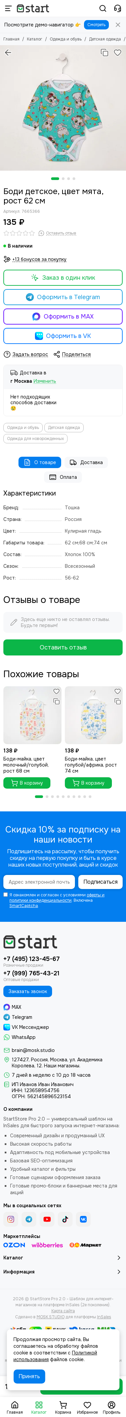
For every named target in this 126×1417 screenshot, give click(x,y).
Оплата (63, 477)
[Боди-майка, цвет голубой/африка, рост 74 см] (94, 715)
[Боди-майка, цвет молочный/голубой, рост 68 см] (32, 715)
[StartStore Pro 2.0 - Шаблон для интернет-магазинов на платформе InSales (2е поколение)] (33, 8)
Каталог (34, 39)
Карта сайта (63, 1311)
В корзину (27, 783)
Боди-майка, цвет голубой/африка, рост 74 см (91, 765)
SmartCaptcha (23, 905)
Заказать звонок (27, 991)
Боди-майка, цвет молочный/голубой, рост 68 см (26, 765)
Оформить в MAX (63, 317)
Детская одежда (105, 39)
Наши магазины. (62, 1066)
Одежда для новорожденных (35, 438)
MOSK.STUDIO (51, 1317)
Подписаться (100, 881)
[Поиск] (102, 8)
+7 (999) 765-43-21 (31, 973)
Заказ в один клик (63, 278)
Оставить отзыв (63, 647)
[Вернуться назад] (8, 52)
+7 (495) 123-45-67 (31, 959)
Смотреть (96, 24)
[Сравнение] (104, 52)
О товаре (40, 462)
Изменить (45, 381)
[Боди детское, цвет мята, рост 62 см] (63, 108)
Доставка (86, 462)
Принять (29, 1376)
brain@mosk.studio (33, 1050)
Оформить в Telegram (63, 297)
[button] (55, 178)
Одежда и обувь (66, 39)
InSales (104, 1317)
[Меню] (8, 8)
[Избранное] (117, 52)
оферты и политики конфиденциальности (56, 897)
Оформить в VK (63, 336)
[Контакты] (117, 8)
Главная (11, 39)
